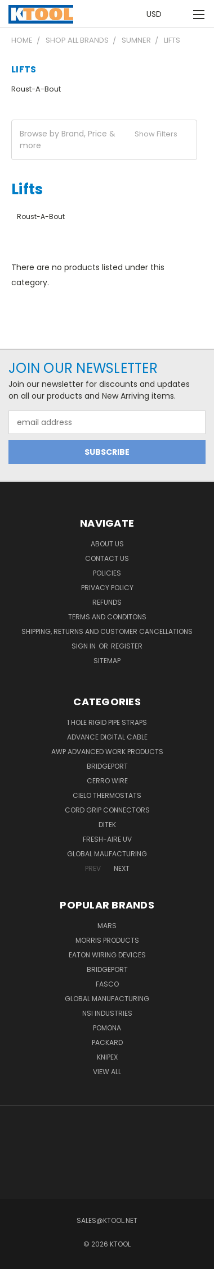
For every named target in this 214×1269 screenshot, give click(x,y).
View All (107, 1071)
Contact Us (107, 558)
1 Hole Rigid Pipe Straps (107, 722)
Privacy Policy (107, 587)
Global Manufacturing (107, 998)
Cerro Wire (107, 781)
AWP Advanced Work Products (107, 751)
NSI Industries (107, 1013)
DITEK (107, 824)
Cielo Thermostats (107, 795)
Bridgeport (107, 766)
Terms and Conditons (107, 617)
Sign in (84, 646)
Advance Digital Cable (107, 737)
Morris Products (107, 940)
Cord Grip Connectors (107, 810)
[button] (104, 140)
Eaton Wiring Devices (107, 955)
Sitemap (107, 660)
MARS (107, 925)
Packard (107, 1042)
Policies (107, 573)
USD (157, 14)
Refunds (107, 602)
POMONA (107, 1028)
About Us (107, 544)
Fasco (107, 984)
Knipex (107, 1057)
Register (126, 646)
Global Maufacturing (107, 854)
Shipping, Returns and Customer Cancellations (107, 631)
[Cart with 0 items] (180, 14)
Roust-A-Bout (36, 89)
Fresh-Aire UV (107, 839)
